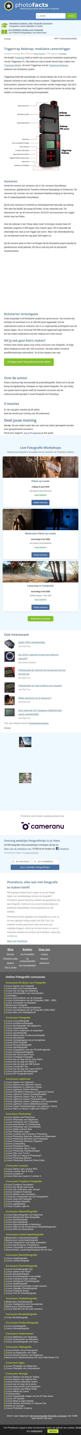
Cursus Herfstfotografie (17, 1219)
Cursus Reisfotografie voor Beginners (23, 1026)
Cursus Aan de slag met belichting (22, 991)
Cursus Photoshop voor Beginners (22, 1119)
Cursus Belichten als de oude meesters (24, 1309)
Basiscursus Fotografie (16, 1005)
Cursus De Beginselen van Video (21, 1353)
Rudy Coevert (39, 54)
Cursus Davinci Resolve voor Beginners (24, 1355)
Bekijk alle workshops (40, 619)
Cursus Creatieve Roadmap (19, 1192)
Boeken (10, 963)
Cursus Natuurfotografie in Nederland (23, 1224)
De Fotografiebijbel (27, 965)
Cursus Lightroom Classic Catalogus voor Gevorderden (32, 1101)
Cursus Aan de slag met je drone (21, 1384)
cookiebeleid (36, 1431)
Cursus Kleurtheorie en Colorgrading (23, 1124)
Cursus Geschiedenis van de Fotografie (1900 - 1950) (31, 1000)
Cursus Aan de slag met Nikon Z (21, 1062)
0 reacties (63, 54)
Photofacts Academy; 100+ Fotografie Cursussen (31, 23)
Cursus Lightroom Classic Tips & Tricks (24, 1097)
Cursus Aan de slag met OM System (23, 1064)
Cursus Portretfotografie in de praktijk (23, 1276)
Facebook (62, 849)
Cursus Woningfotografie (17, 1328)
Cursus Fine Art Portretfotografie (21, 1293)
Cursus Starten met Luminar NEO (21, 1169)
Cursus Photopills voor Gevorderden (23, 1368)
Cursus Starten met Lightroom (20, 1082)
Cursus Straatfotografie (17, 1028)
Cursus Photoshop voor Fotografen (22, 1122)
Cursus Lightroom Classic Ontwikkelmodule (26, 1094)
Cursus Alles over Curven (18, 1153)
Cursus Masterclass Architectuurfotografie (25, 1035)
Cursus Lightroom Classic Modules (22, 1089)
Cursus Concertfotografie (17, 1021)
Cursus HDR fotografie (16, 1042)
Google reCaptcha (31, 853)
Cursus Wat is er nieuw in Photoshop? (24, 1155)
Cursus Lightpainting (15, 1204)
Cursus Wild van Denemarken (20, 1229)
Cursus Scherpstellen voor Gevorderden (24, 993)
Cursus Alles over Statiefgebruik (21, 1012)
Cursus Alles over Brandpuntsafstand (23, 1007)
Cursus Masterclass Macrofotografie (23, 1217)
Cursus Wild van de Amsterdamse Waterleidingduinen (31, 1227)
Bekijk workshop (40, 502)
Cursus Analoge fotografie (18, 1201)
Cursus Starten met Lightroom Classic (23, 1085)
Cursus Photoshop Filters (18, 1146)
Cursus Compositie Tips (17, 1066)
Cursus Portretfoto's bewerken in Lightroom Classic (30, 1092)
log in (26, 433)
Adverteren (44, 963)
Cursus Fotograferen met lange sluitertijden (26, 1242)
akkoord (53, 1431)
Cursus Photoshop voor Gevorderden (23, 1127)
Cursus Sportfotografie (16, 1033)
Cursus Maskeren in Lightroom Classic (24, 1087)
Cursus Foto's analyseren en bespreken (24, 1030)
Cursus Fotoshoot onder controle (21, 1279)
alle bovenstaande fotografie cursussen (48, 1416)
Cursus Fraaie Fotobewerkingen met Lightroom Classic (31, 1106)
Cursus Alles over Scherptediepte (21, 988)
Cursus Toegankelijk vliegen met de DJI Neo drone (29, 1396)
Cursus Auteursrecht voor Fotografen (23, 1386)
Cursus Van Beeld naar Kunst (19, 1187)
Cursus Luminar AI (14, 1174)
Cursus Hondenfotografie (17, 1261)
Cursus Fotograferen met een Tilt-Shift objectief (28, 1050)
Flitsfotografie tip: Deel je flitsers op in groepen (40, 686)
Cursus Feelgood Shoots (17, 1291)
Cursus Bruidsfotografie (17, 1317)
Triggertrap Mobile (12, 65)
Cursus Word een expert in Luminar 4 (23, 1176)
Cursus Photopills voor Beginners (21, 1366)
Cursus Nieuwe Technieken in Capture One (26, 1403)
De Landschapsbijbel (27, 959)
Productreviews (13, 1394)
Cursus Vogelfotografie (16, 1258)
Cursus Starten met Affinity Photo (21, 1389)
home (8, 39)
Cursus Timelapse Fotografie (19, 1057)
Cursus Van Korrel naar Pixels (20, 1054)
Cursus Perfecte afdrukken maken (22, 1382)
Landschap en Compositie (40, 586)
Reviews (10, 954)
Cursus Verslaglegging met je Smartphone (25, 1040)
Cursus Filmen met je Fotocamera (22, 1350)
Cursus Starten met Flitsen (18, 1271)
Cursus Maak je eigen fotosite (20, 1401)
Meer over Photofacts (17, 941)
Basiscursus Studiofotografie (19, 1306)
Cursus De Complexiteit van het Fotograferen (27, 1197)
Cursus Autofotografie (16, 1326)
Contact (44, 954)
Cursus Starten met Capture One (21, 1379)
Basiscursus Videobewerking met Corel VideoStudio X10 (32, 1357)
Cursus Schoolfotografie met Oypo (22, 1342)
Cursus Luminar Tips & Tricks (19, 1171)
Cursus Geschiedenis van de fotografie (24, 998)
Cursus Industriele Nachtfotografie (22, 1071)
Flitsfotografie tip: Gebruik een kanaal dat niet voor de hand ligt (42, 672)
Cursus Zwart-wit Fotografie (19, 1199)
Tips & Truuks (10, 967)
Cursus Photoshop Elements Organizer (24, 1141)
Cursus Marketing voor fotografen (21, 1337)
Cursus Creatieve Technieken (19, 1185)
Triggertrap (19, 58)
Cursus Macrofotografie (17, 1222)
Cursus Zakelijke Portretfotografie (21, 1288)
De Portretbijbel (27, 954)
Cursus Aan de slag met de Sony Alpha (24, 1059)
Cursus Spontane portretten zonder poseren (26, 1286)
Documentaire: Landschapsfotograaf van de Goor (29, 1250)
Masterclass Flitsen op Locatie (40, 533)
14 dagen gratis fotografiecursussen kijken (28, 362)
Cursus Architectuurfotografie (19, 1023)
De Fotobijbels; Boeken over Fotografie (26, 30)
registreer (36, 433)
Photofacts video (10, 958)
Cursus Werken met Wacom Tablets (22, 1377)
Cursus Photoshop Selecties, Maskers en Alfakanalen (31, 1136)
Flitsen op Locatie (41, 481)
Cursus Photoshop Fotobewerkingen (23, 1151)
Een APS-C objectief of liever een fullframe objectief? (38, 657)
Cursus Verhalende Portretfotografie (22, 1281)
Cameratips (11, 995)
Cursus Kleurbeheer (15, 1038)
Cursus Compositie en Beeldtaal (21, 1003)
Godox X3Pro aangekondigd (31, 642)
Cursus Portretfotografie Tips (19, 1269)
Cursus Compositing (15, 1143)
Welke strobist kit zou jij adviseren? (34, 698)
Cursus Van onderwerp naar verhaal (23, 1189)
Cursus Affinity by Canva (17, 1391)
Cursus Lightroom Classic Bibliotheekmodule (27, 1104)
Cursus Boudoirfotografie (17, 1274)
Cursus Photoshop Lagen (18, 1131)
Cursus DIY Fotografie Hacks (19, 1074)
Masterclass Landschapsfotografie (22, 1238)
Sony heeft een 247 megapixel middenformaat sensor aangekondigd (40, 712)
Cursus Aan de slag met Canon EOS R (24, 1069)
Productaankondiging (68, 38)
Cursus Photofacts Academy (19, 1408)
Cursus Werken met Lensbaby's (21, 1194)
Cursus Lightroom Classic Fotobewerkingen (26, 1099)
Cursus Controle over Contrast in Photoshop (26, 1134)
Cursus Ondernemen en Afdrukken (22, 1339)
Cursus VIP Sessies (15, 1398)
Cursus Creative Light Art (17, 1206)
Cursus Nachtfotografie (16, 1047)
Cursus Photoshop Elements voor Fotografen (27, 1139)
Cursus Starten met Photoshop (20, 1117)
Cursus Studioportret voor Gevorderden (24, 1304)
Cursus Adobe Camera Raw (19, 1129)
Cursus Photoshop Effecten (19, 1158)
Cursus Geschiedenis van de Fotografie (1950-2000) (30, 1010)
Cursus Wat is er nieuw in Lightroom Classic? (27, 1109)
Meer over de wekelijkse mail (17, 849)
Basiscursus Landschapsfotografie (22, 1240)
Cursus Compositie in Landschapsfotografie (26, 1247)
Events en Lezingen (15, 1406)
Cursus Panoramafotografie (19, 1045)
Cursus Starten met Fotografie (20, 986)
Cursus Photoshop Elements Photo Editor (25, 1160)
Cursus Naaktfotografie (16, 1283)
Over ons (44, 949)
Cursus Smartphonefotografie (19, 1052)
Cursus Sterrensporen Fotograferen (22, 1245)
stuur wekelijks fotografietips (35, 867)
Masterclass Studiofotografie (19, 1302)
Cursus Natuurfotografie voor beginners (24, 1215)
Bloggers (44, 958)
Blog (10, 949)
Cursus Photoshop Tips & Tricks (21, 1148)
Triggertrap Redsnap (58, 65)
